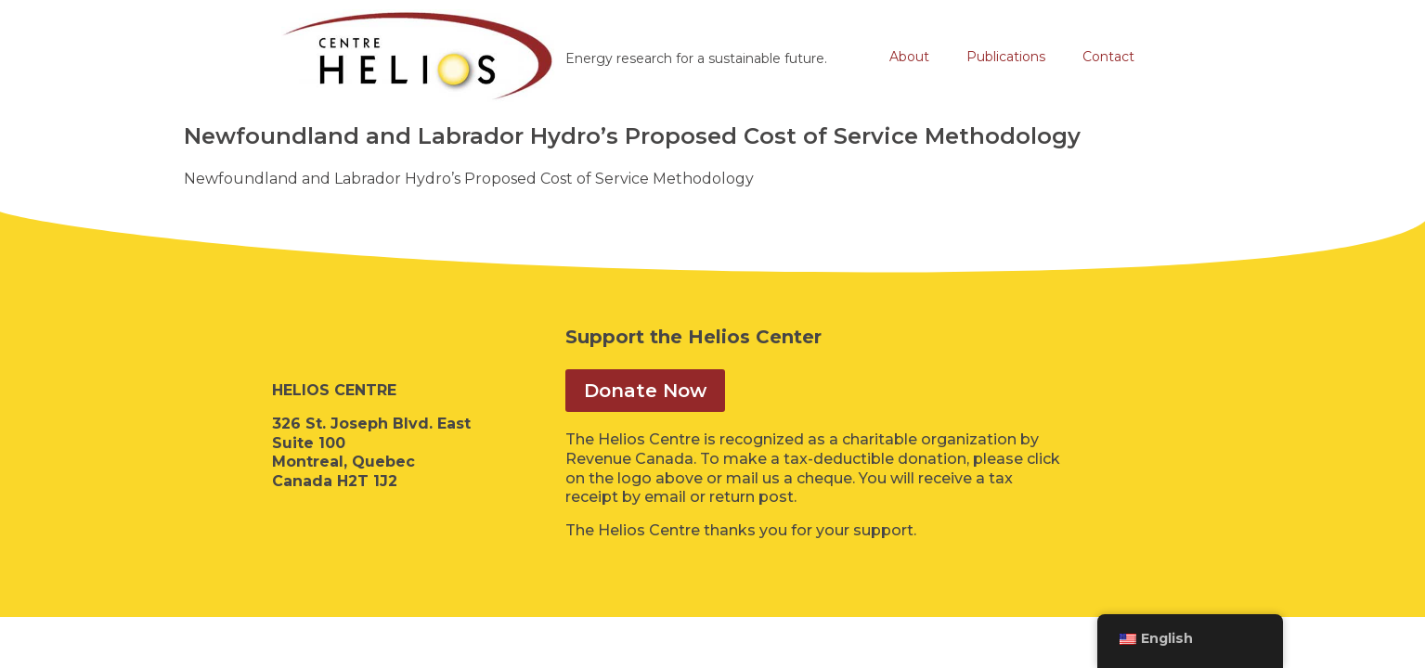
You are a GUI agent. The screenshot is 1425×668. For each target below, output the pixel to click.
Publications (1005, 56)
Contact (1108, 56)
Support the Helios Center (693, 337)
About (909, 56)
